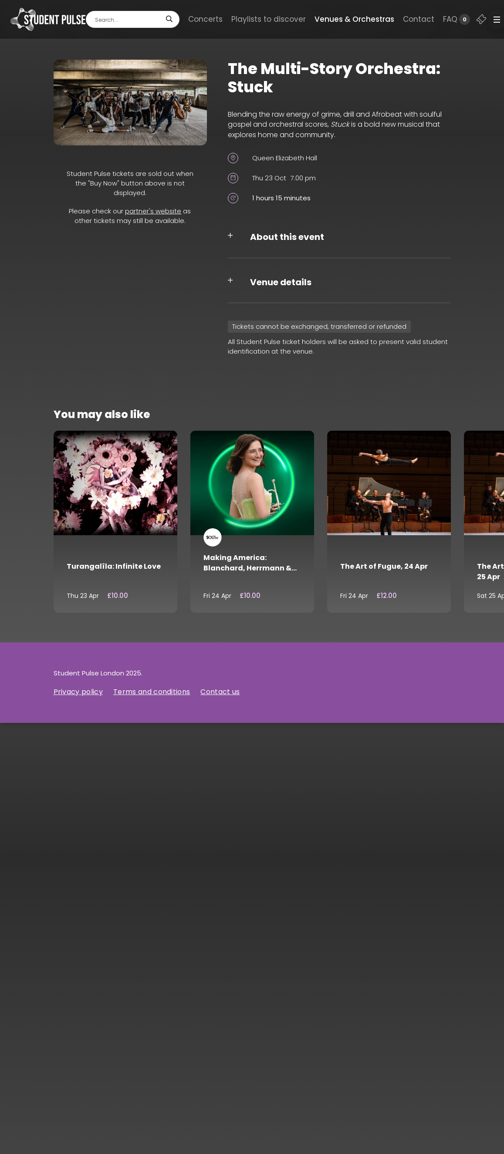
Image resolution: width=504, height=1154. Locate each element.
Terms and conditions (151, 692)
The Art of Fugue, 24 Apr (384, 566)
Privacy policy (78, 692)
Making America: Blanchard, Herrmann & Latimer (247, 568)
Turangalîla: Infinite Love (114, 566)
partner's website (153, 211)
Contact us (220, 692)
